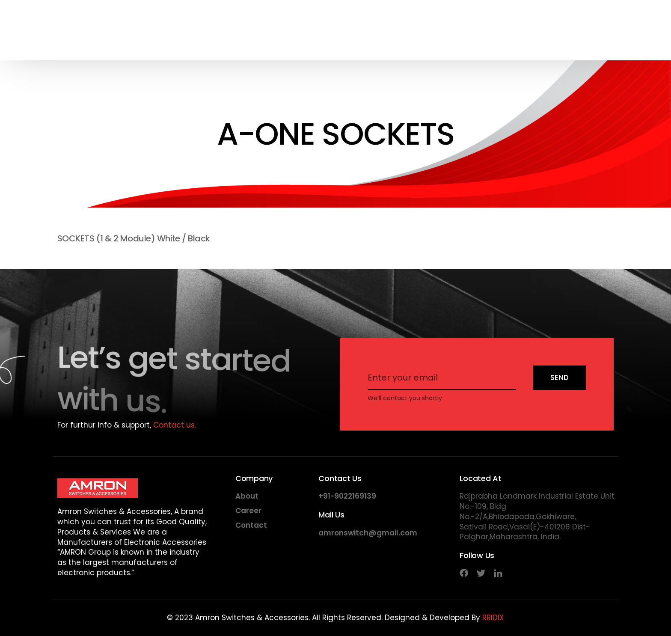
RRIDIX (493, 617)
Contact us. (174, 425)
